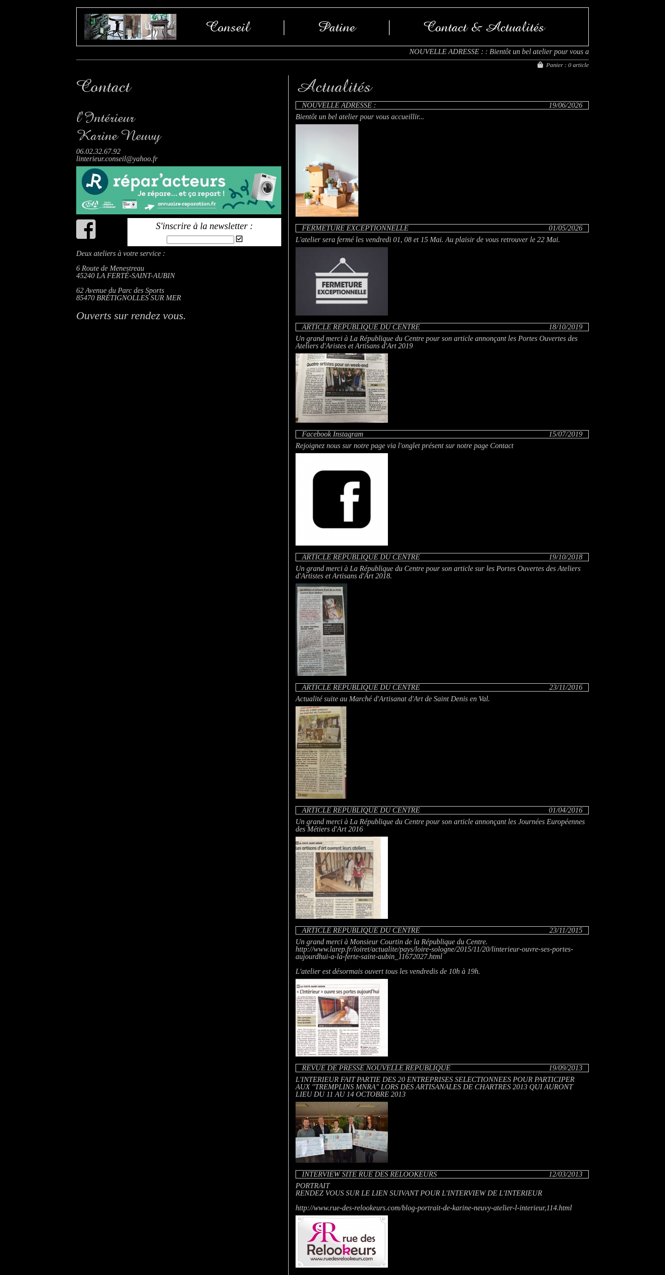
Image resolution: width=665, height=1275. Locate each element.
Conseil (228, 27)
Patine (336, 27)
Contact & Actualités (483, 27)
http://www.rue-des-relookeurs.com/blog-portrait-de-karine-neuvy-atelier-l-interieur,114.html (434, 1208)
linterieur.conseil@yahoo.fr (116, 159)
